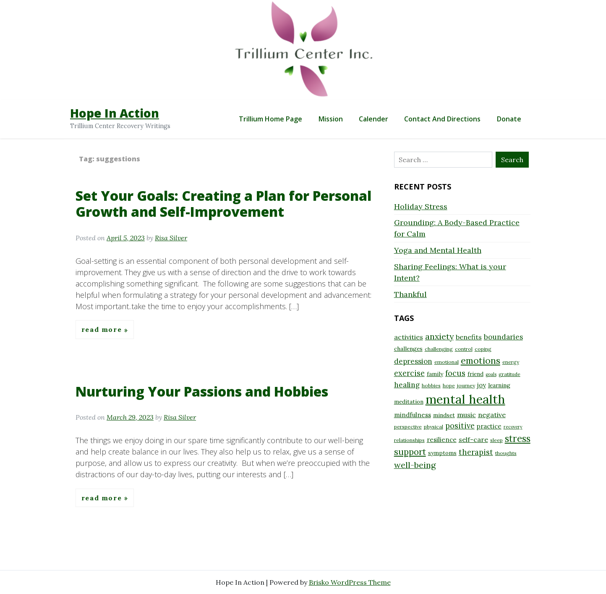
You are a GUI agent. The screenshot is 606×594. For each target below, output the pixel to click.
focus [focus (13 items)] (455, 373)
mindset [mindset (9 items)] (444, 415)
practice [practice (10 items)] (489, 426)
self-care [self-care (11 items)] (473, 439)
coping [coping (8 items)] (483, 349)
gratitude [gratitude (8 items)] (509, 374)
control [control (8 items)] (464, 349)
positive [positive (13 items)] (460, 426)
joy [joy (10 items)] (481, 385)
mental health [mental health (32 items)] (465, 399)
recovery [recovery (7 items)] (513, 427)
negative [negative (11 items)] (492, 414)
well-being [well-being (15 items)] (415, 465)
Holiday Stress (420, 206)
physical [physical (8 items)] (433, 426)
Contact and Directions (442, 119)
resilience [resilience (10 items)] (442, 440)
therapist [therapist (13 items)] (476, 452)
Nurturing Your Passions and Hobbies (202, 391)
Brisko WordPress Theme (350, 582)
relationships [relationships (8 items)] (409, 440)
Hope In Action (114, 113)
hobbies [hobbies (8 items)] (431, 385)
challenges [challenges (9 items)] (408, 348)
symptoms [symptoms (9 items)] (442, 453)
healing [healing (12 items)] (407, 384)
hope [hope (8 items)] (449, 385)
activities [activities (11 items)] (408, 337)
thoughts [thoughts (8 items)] (506, 453)
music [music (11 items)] (466, 414)
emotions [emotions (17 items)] (480, 360)
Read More (102, 330)
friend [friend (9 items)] (475, 374)
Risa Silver (171, 238)
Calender (373, 119)
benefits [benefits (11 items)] (469, 337)
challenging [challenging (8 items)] (439, 349)
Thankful (410, 294)
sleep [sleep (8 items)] (496, 440)
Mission (331, 119)
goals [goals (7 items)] (491, 374)
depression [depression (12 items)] (413, 361)
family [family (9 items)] (435, 374)
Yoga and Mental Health (437, 250)
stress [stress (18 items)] (517, 438)
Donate (509, 119)
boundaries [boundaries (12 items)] (503, 337)
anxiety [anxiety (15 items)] (439, 336)
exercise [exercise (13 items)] (409, 373)
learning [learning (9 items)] (499, 385)
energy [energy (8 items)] (510, 362)
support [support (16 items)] (410, 451)
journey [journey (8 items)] (466, 385)
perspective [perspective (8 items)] (408, 426)
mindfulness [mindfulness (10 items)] (412, 415)
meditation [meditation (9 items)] (408, 401)
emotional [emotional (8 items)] (446, 362)
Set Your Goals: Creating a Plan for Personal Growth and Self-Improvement (223, 204)
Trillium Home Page (270, 119)
